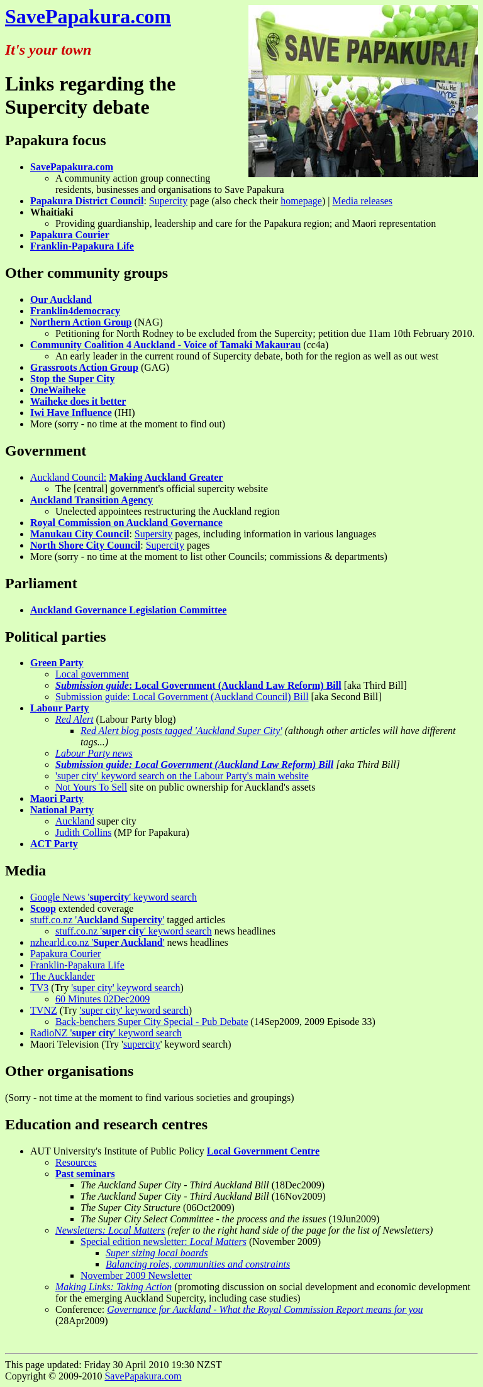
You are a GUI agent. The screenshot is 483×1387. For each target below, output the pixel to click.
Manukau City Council (79, 534)
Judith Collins (83, 832)
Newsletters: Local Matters (110, 1230)
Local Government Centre (263, 1151)
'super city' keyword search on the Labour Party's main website (182, 775)
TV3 (39, 987)
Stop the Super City (72, 378)
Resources (76, 1162)
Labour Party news (94, 753)
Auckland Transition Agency (91, 500)
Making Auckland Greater (166, 477)
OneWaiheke (58, 390)
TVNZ (43, 1010)
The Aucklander (62, 976)
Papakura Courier (69, 234)
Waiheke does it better (78, 401)
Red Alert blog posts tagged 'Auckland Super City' (181, 730)
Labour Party (59, 708)
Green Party (57, 662)
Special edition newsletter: (163, 1241)
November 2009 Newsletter (136, 1275)
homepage (301, 200)
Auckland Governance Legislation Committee (128, 610)
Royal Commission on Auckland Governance (126, 522)
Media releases (362, 200)
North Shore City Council (85, 545)
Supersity (153, 534)
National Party (62, 809)
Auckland (74, 821)
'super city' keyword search (125, 987)
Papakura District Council (86, 200)
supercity (141, 1044)
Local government (92, 674)
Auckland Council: (68, 477)
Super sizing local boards (157, 1252)
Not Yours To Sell (91, 787)
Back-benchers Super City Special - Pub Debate (151, 1021)
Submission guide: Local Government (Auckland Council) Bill (182, 696)
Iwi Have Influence (71, 412)
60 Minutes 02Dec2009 (102, 999)
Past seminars (85, 1173)
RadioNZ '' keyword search (106, 1033)
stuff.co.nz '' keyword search (133, 931)
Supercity (168, 200)
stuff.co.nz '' (97, 919)
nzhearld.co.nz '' (97, 942)
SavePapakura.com (88, 16)
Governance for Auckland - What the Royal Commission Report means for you (265, 1309)
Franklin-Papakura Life (82, 246)
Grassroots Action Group (84, 367)
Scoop (43, 908)
